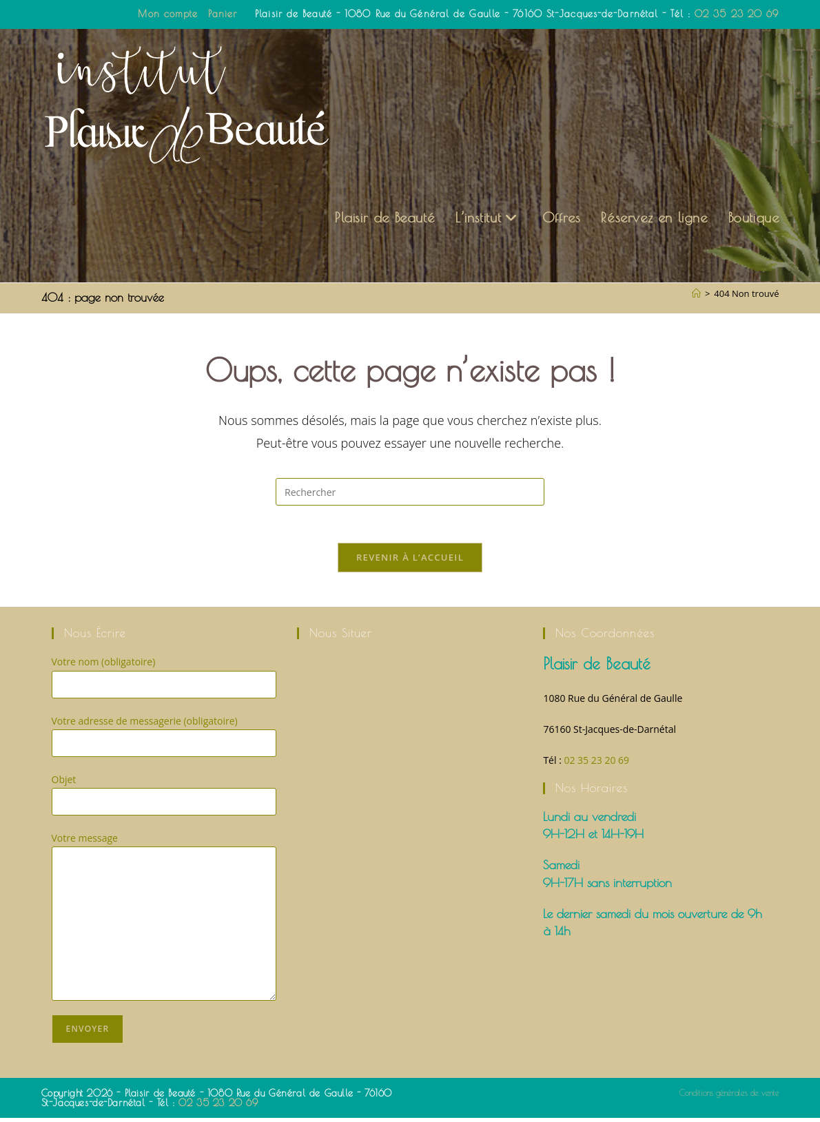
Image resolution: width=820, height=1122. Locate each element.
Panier (222, 13)
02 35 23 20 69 (737, 13)
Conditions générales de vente (729, 1096)
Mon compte (168, 13)
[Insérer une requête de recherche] (410, 492)
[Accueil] (696, 293)
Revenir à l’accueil (410, 561)
